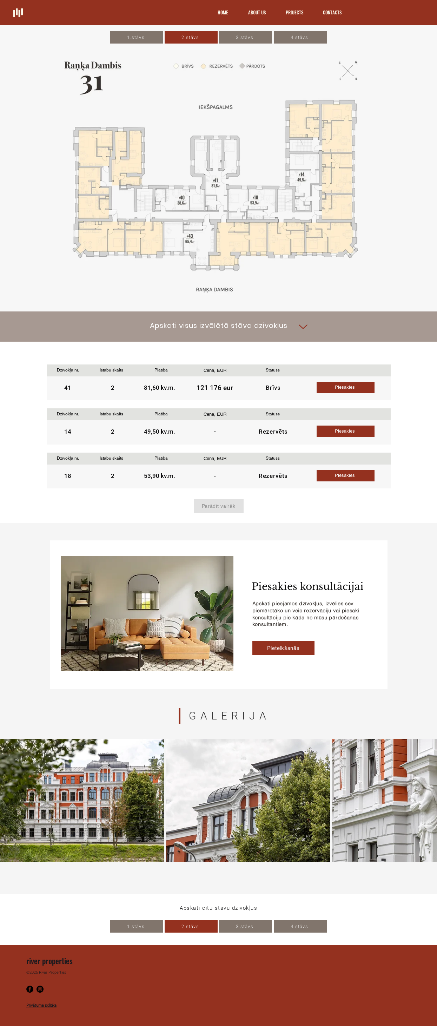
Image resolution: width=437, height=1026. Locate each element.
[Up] (303, 326)
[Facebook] (29, 989)
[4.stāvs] (300, 37)
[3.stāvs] (245, 37)
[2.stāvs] (191, 37)
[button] (346, 387)
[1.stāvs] (136, 37)
